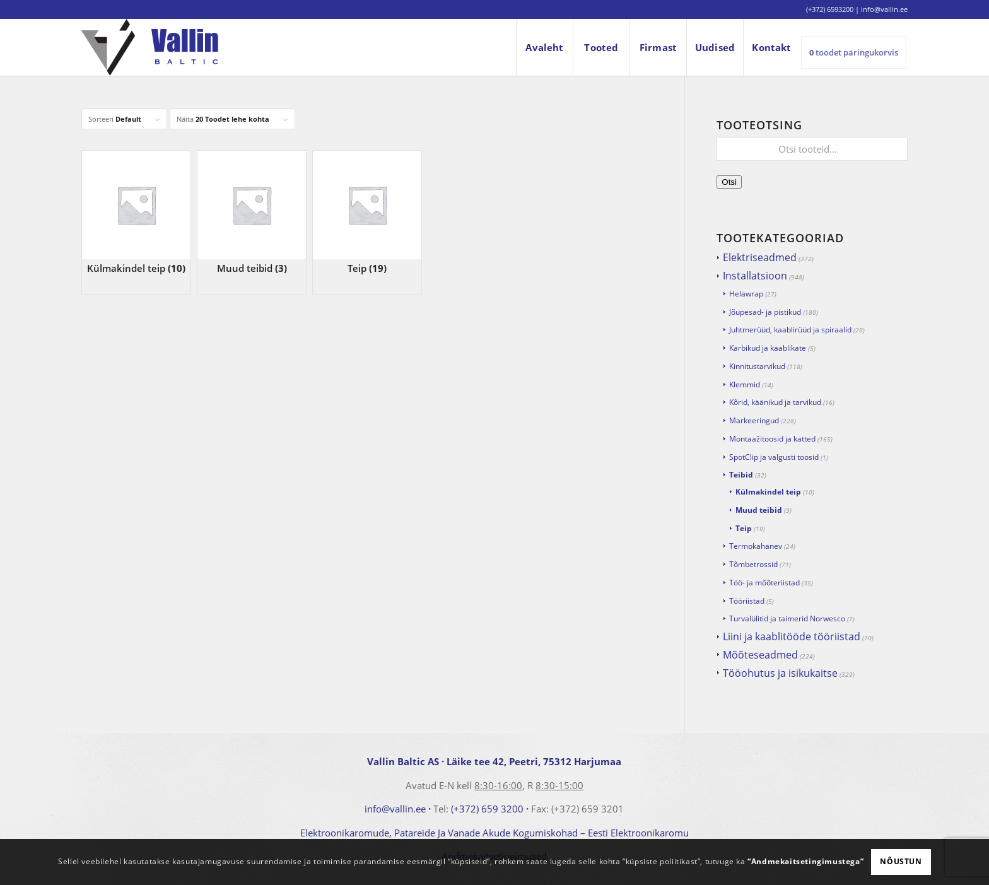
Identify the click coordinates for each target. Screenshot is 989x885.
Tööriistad (746, 600)
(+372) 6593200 (829, 9)
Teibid (741, 474)
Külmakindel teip (768, 491)
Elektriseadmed (760, 257)
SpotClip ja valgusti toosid (774, 457)
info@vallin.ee (395, 808)
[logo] (149, 47)
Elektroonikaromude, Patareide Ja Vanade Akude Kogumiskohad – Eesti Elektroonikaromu (494, 832)
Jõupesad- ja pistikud (765, 312)
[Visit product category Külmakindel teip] (136, 213)
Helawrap (746, 293)
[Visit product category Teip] (367, 213)
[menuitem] (544, 47)
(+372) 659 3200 (487, 808)
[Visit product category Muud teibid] (251, 213)
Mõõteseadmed (760, 655)
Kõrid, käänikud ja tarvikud (775, 402)
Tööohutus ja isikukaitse (780, 673)
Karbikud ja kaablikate (767, 348)
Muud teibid (758, 510)
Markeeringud (754, 420)
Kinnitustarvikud (757, 366)
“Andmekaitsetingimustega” (805, 861)
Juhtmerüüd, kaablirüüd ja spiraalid (790, 329)
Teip (743, 528)
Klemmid (744, 384)
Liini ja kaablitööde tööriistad (791, 636)
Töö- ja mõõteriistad (764, 582)
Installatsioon (755, 276)
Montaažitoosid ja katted (772, 438)
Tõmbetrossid (753, 564)
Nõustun (901, 861)
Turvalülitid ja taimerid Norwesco (787, 618)
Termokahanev (755, 546)
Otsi (729, 182)
